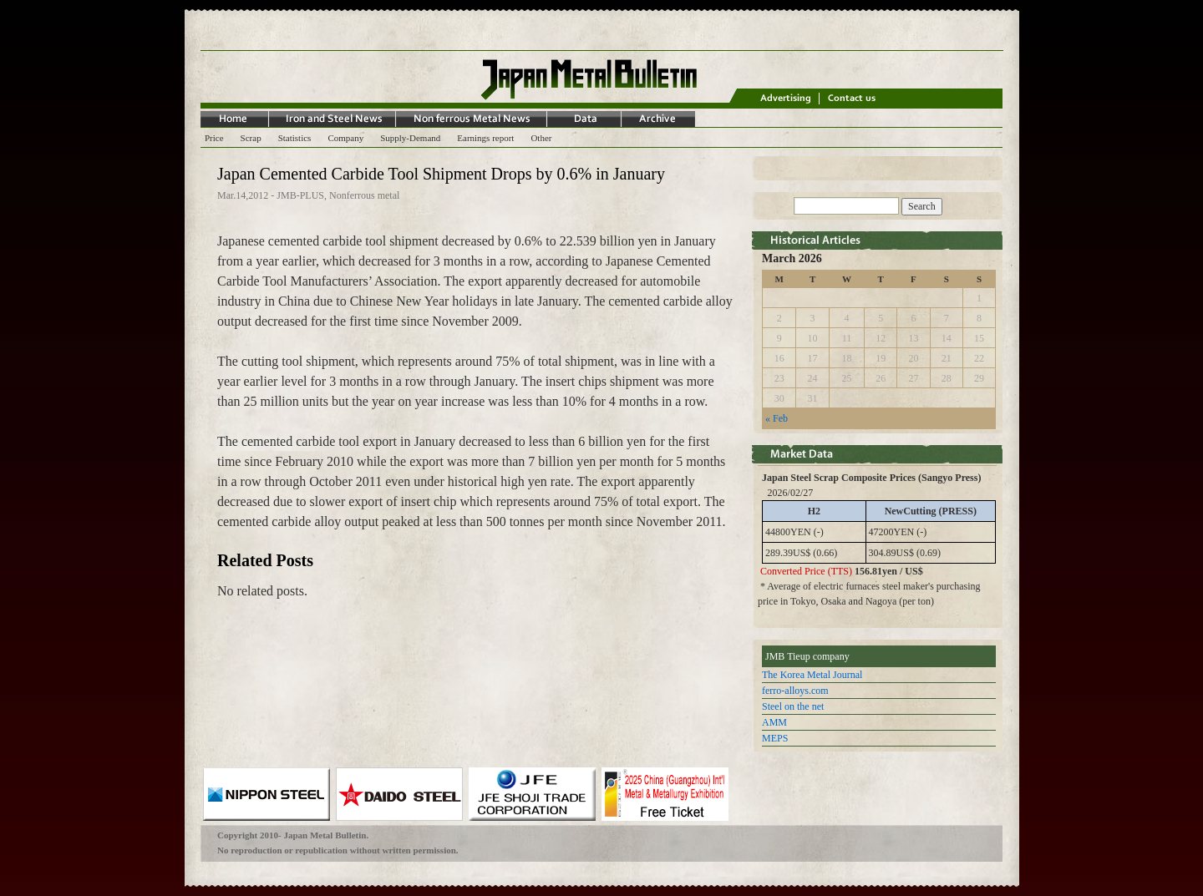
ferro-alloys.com (795, 690)
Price (214, 138)
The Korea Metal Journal (812, 675)
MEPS (775, 738)
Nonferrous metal (364, 195)
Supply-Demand (410, 138)
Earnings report (485, 138)
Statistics (295, 138)
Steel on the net (793, 706)
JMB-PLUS (300, 195)
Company (345, 138)
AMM (774, 722)
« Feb (776, 418)
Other (540, 138)
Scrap (251, 138)
